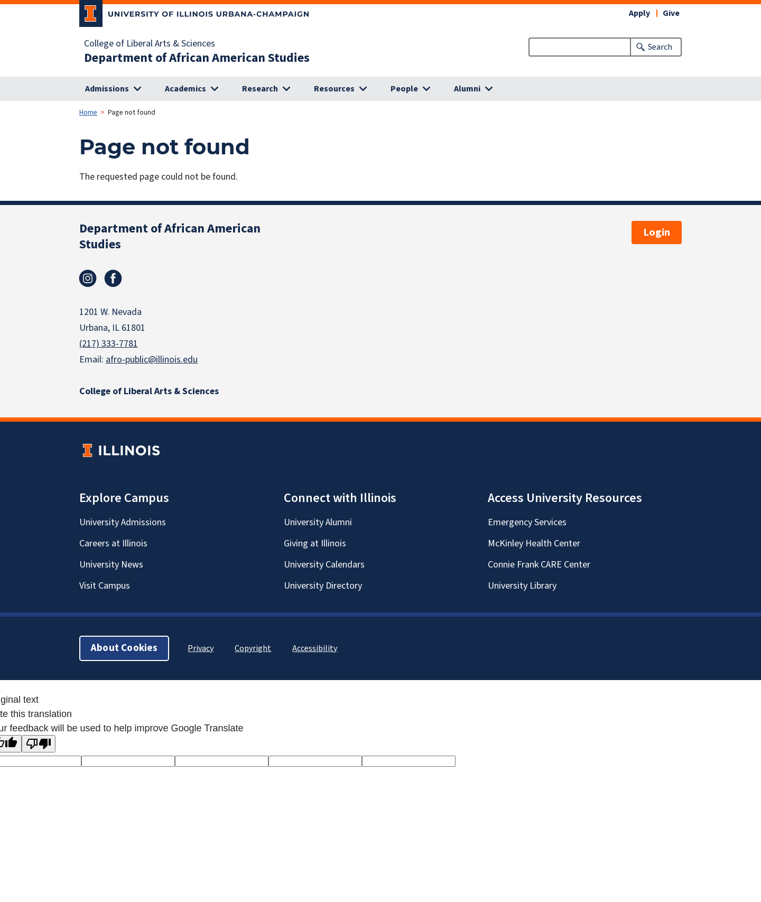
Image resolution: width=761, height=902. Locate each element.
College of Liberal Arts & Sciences (149, 44)
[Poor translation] (38, 743)
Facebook (113, 278)
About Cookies (124, 648)
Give (671, 13)
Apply (639, 13)
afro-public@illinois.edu (152, 359)
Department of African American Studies (197, 58)
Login (656, 232)
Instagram (87, 278)
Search (660, 47)
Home (88, 112)
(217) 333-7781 (108, 343)
